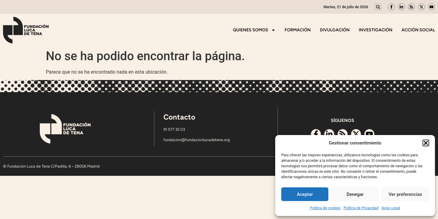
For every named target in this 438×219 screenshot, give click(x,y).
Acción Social (418, 30)
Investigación (375, 30)
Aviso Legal (391, 208)
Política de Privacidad (361, 208)
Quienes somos (254, 30)
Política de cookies (325, 208)
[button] (426, 143)
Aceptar (305, 194)
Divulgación (335, 30)
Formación (298, 30)
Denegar (355, 194)
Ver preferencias (405, 194)
